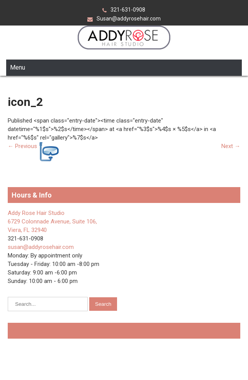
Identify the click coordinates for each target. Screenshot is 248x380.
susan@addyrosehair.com (41, 247)
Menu (17, 67)
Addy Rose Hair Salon (46, 331)
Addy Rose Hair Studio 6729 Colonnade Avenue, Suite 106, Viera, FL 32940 (52, 221)
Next (230, 146)
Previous (22, 146)
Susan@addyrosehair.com (129, 18)
